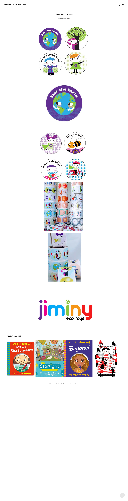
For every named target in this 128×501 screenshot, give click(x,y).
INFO (24, 5)
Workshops (7, 5)
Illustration (17, 5)
